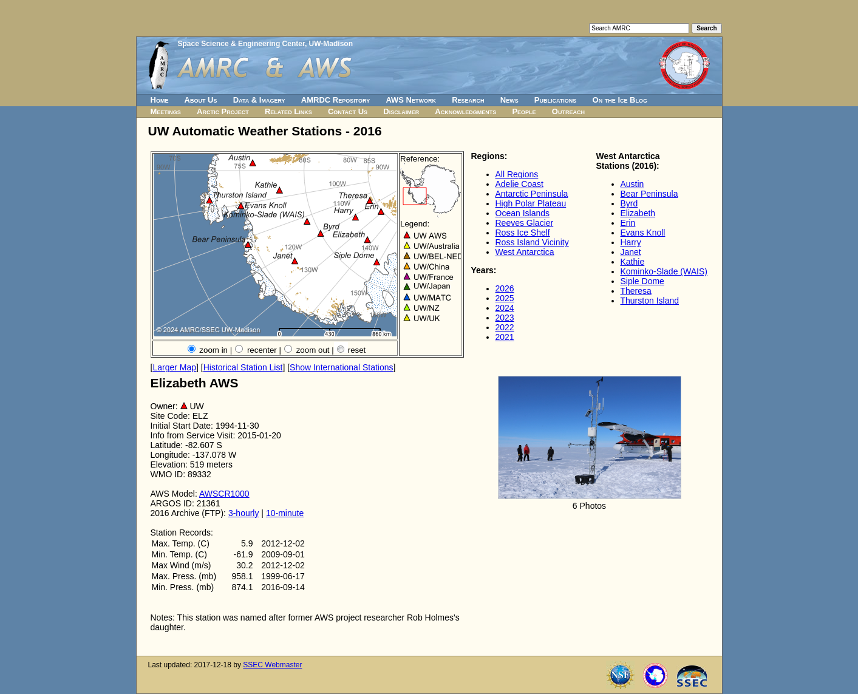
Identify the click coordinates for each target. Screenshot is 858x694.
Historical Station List (243, 367)
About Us (201, 99)
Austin (632, 184)
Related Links (288, 111)
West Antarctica (524, 252)
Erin (628, 223)
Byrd (629, 203)
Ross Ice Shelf (522, 232)
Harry (631, 242)
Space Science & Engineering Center (241, 43)
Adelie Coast (519, 184)
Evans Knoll (643, 232)
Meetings (166, 111)
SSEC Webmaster (272, 665)
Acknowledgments (465, 111)
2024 (504, 308)
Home (160, 99)
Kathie (633, 262)
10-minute (285, 513)
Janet (631, 252)
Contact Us (347, 111)
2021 (504, 337)
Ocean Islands (522, 213)
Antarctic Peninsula (531, 194)
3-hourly (243, 513)
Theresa (636, 291)
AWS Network (411, 99)
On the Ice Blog (620, 99)
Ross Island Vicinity (532, 242)
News (509, 99)
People (524, 111)
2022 (504, 327)
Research (468, 99)
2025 (504, 298)
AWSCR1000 (224, 493)
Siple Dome (642, 281)
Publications (555, 99)
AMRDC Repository (335, 99)
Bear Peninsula (649, 194)
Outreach (568, 111)
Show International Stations (341, 367)
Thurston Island (650, 300)
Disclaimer (401, 111)
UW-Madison (331, 43)
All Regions (517, 174)
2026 (504, 288)
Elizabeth (638, 213)
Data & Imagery (259, 99)
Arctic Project (223, 111)
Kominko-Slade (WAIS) (664, 271)
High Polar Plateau (531, 203)
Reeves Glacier (524, 223)
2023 (504, 317)
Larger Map (174, 367)
